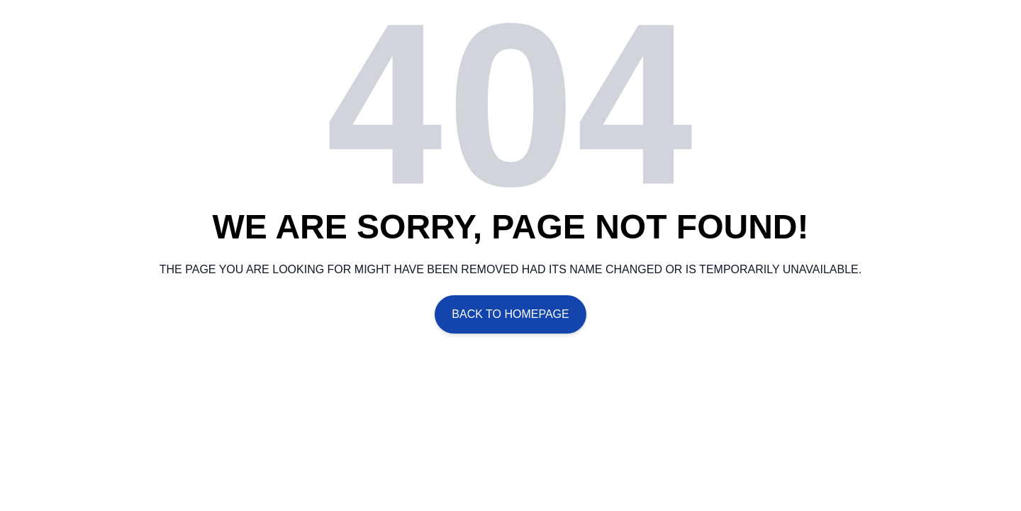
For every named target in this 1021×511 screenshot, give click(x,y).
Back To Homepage (510, 314)
